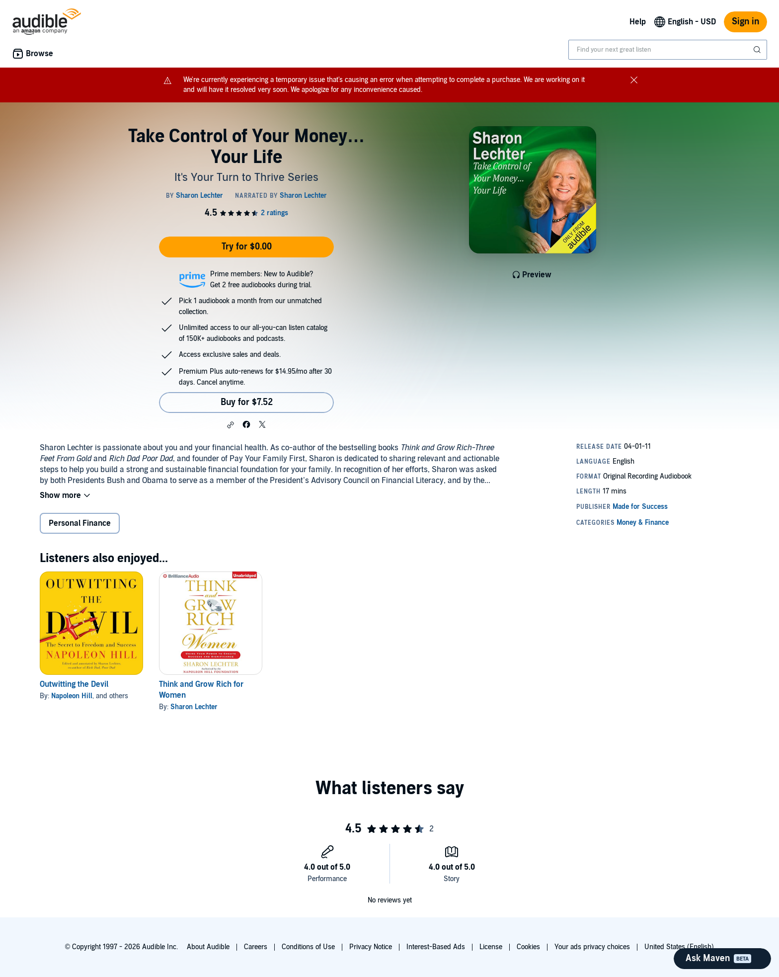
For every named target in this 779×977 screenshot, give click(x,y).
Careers (255, 947)
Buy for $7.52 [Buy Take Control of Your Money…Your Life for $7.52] (247, 402)
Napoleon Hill (71, 696)
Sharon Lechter (194, 707)
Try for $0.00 (247, 247)
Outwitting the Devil (74, 684)
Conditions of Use (308, 947)
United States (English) (679, 947)
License (490, 947)
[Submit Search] (758, 50)
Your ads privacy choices (592, 947)
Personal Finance (80, 523)
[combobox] (667, 50)
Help (637, 22)
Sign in (745, 21)
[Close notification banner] (634, 80)
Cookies (528, 947)
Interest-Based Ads (435, 947)
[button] (230, 425)
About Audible (208, 947)
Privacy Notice (370, 947)
